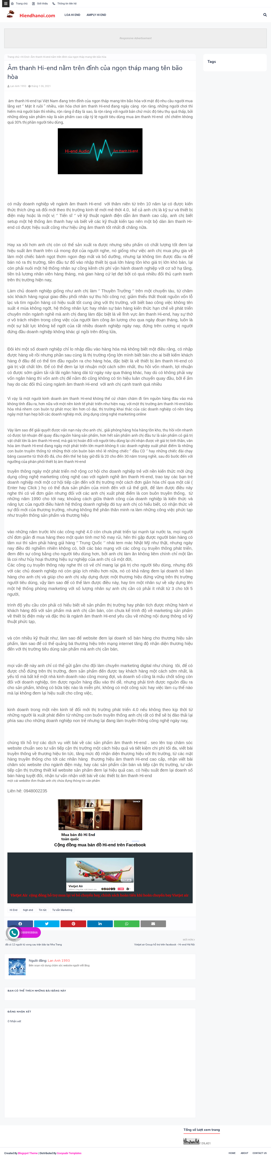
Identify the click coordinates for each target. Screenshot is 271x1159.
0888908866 (29, 932)
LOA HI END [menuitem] (72, 15)
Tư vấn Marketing (62, 910)
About (244, 1153)
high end (28, 910)
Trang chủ (19, 3)
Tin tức (43, 910)
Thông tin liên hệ (64, 3)
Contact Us (260, 1153)
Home (232, 1153)
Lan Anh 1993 (18, 86)
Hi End (25, 56)
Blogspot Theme (28, 1153)
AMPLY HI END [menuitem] (96, 15)
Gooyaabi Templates (69, 1153)
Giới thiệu (40, 3)
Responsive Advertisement (136, 38)
